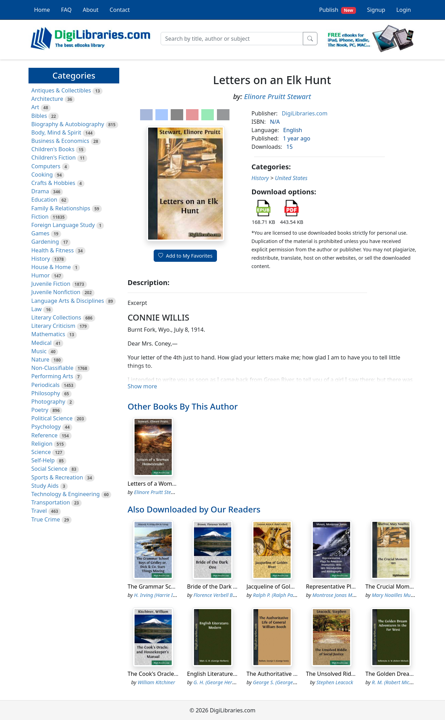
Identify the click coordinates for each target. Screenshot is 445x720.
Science (41, 452)
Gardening (45, 241)
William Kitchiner (156, 682)
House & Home (51, 267)
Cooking (42, 174)
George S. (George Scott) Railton (288, 682)
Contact (120, 10)
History (40, 258)
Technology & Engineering (65, 494)
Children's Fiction (53, 157)
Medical (41, 343)
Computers (45, 166)
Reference (44, 435)
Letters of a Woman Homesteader (172, 483)
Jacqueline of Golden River (280, 586)
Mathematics (48, 334)
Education (44, 199)
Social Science (49, 468)
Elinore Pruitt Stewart (277, 96)
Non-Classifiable (52, 368)
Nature (40, 359)
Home (42, 10)
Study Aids (44, 486)
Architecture (47, 99)
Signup (376, 10)
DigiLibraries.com (304, 113)
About (90, 10)
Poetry (39, 410)
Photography (48, 401)
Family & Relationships (60, 208)
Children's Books (52, 149)
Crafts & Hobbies (53, 183)
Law (36, 309)
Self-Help (43, 460)
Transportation (50, 502)
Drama (40, 191)
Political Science (52, 418)
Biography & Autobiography (67, 124)
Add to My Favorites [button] (185, 255)
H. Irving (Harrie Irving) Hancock (170, 595)
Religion (41, 443)
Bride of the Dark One (215, 586)
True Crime (45, 519)
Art (35, 107)
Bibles (39, 116)
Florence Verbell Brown (219, 595)
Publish (337, 10)
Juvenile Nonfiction (55, 292)
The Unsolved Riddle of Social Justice (353, 674)
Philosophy (45, 393)
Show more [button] (142, 386)
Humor (40, 275)
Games (40, 233)
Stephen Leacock (334, 682)
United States (291, 178)
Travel (39, 511)
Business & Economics (60, 141)
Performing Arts (52, 376)
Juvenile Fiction (50, 284)
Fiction (40, 216)
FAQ (66, 10)
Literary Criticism (53, 326)
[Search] (232, 38)
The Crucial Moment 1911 (398, 586)
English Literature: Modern (222, 674)
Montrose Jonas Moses (337, 595)
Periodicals (45, 385)
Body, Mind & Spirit (56, 132)
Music (39, 351)
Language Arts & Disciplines (67, 301)
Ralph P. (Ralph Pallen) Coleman (288, 595)
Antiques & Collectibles (61, 90)
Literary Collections (56, 317)
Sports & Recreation (57, 477)
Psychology (46, 426)
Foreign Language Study (63, 225)
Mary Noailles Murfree (396, 595)
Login (403, 10)
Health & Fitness (52, 250)
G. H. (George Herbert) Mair (224, 682)
